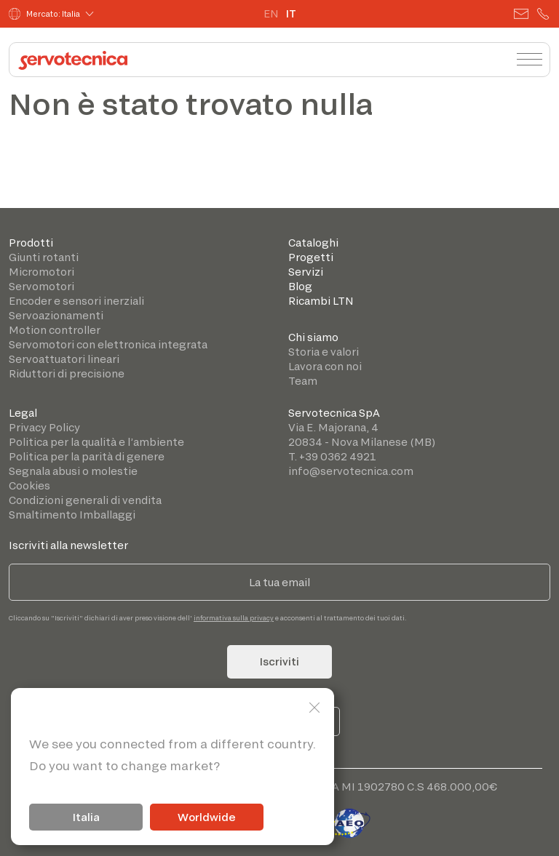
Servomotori (41, 286)
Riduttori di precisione (66, 373)
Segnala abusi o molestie (73, 471)
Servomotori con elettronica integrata (108, 344)
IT (291, 13)
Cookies (29, 485)
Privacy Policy (44, 427)
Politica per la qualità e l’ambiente (96, 442)
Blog (300, 286)
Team (302, 381)
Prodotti (31, 242)
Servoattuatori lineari (64, 359)
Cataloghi (313, 242)
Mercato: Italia (44, 14)
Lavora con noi (325, 366)
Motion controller (54, 330)
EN (271, 13)
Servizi (305, 271)
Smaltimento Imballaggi (72, 514)
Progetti (310, 257)
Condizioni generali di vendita (85, 500)
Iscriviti (279, 661)
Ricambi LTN (321, 301)
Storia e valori (323, 351)
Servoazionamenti (56, 315)
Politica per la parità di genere (86, 456)
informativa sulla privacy (234, 618)
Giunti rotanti (44, 257)
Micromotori (41, 271)
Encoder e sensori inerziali (76, 301)
